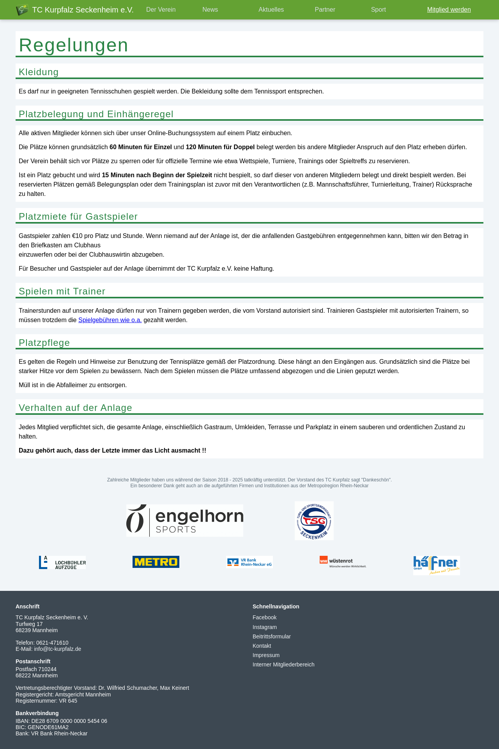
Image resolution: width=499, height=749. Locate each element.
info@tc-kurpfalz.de (57, 649)
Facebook (264, 617)
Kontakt (262, 646)
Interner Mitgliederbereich (284, 664)
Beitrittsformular (272, 636)
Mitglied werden (449, 9)
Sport (378, 9)
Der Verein (161, 9)
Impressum (266, 655)
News (210, 9)
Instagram (265, 627)
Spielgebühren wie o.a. (110, 320)
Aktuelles (271, 9)
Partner (325, 9)
